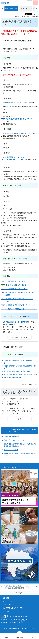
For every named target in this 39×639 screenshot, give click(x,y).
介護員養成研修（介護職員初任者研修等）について (20, 367)
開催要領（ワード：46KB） (16, 157)
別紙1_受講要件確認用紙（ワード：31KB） (22, 133)
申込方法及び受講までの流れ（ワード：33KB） (19, 120)
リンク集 (6, 611)
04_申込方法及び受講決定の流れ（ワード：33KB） (20, 293)
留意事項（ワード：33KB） (15, 159)
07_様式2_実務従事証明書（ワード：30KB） (21, 309)
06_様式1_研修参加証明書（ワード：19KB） (21, 305)
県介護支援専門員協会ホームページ (15, 102)
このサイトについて (10, 604)
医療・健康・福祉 (10, 586)
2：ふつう (23, 401)
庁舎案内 (6, 598)
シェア (35, 14)
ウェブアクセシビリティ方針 (13, 608)
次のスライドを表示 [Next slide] (37, 8)
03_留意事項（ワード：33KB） (16, 288)
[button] (29, 2)
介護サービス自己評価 (11, 436)
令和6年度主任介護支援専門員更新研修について (20, 374)
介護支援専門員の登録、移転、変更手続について (20, 361)
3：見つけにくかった (11, 413)
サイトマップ (7, 601)
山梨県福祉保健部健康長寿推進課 (14, 322)
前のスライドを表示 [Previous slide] (2, 8)
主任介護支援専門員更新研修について (17, 371)
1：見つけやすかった (11, 411)
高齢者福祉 (19, 586)
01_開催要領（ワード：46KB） (16, 281)
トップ (2, 586)
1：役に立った (9, 401)
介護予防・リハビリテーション (15, 440)
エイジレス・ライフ (11, 450)
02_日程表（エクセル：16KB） (16, 285)
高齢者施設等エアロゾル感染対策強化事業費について (20, 454)
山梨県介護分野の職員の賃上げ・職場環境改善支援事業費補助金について (20, 445)
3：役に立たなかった (11, 404)
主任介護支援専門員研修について (15, 377)
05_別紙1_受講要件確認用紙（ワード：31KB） (19, 299)
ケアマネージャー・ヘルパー (15, 354)
